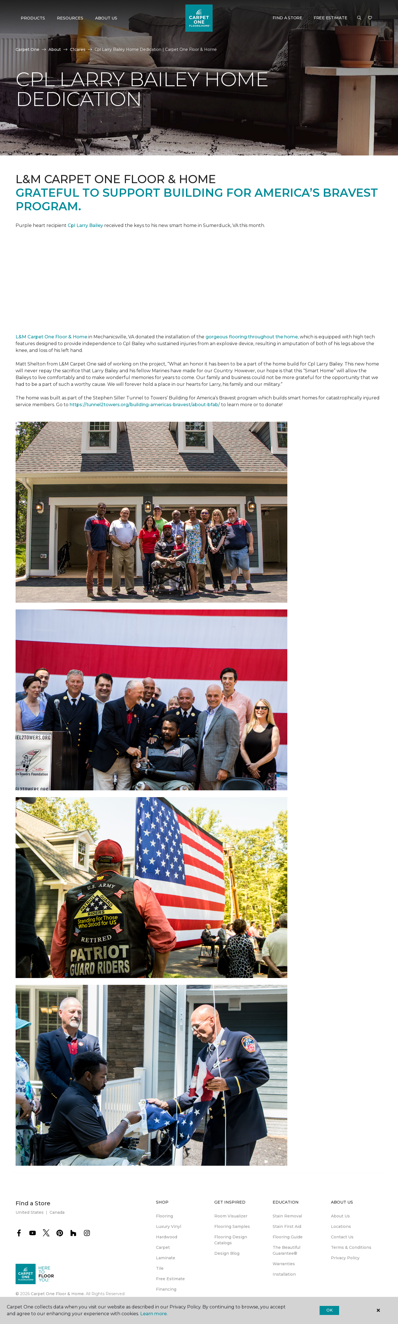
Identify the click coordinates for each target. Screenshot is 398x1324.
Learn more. (154, 1313)
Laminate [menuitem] (165, 1257)
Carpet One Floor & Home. (58, 1293)
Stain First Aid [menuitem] (287, 1226)
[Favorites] (370, 18)
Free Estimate (330, 17)
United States (30, 1212)
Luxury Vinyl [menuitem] (168, 1226)
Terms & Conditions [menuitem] (351, 1247)
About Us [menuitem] (340, 1216)
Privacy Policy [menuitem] (345, 1257)
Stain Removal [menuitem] (287, 1216)
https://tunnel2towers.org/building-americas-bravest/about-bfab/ (145, 404)
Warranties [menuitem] (284, 1263)
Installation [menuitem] (284, 1274)
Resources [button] (70, 18)
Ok (329, 1310)
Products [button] (33, 18)
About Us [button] (106, 18)
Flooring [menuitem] (164, 1216)
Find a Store (287, 17)
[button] (359, 18)
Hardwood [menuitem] (166, 1236)
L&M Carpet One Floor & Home (51, 336)
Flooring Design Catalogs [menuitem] (230, 1239)
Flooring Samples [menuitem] (232, 1226)
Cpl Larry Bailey (86, 225)
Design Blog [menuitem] (226, 1253)
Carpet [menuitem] (163, 1247)
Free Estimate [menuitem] (170, 1278)
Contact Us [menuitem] (342, 1236)
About (54, 49)
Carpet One (27, 49)
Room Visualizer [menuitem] (230, 1216)
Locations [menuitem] (341, 1226)
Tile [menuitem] (160, 1268)
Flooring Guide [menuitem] (288, 1236)
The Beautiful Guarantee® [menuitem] (286, 1250)
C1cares (77, 49)
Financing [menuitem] (166, 1289)
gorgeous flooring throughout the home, (252, 336)
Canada (57, 1212)
